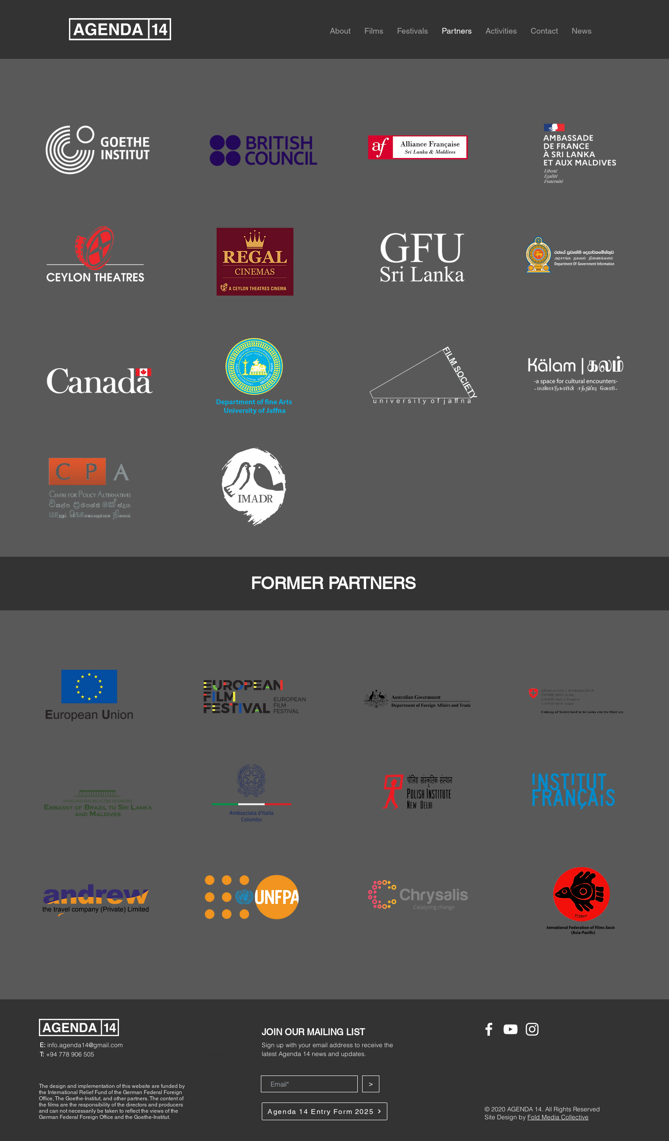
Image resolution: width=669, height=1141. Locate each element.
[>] (370, 1083)
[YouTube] (510, 1029)
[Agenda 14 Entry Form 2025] (324, 1111)
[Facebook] (488, 1029)
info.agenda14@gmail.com (81, 1045)
